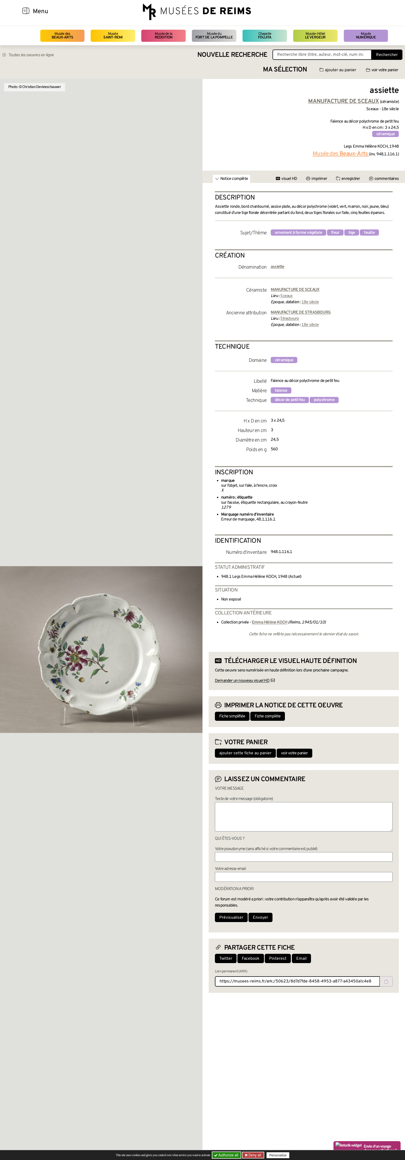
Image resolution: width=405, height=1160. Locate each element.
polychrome (324, 400)
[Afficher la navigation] (26, 12)
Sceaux (286, 296)
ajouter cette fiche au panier (245, 753)
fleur (335, 232)
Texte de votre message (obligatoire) (244, 799)
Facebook (251, 958)
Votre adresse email (230, 868)
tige (351, 232)
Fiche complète (268, 716)
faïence (281, 390)
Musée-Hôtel (315, 35)
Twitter (225, 958)
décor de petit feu (290, 400)
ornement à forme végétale (298, 232)
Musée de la (164, 35)
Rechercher (387, 55)
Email (301, 958)
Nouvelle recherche (232, 55)
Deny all (254, 1155)
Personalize (278, 1155)
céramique (385, 134)
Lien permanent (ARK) (231, 971)
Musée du (214, 35)
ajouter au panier (338, 70)
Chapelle (264, 35)
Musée (112, 35)
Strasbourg (289, 318)
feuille (369, 232)
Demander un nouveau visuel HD (242, 680)
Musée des (62, 35)
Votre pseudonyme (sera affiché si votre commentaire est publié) (266, 849)
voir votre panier (382, 70)
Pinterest (277, 958)
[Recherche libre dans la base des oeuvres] (322, 55)
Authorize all (226, 1155)
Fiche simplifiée (232, 716)
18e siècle (310, 302)
